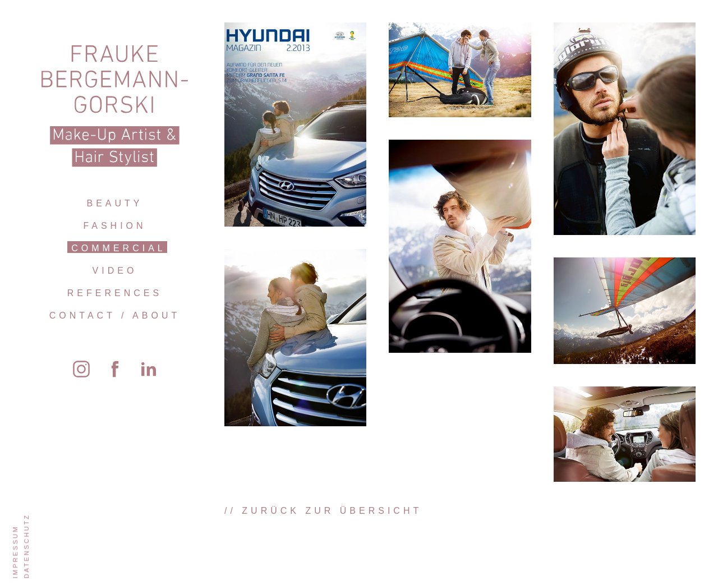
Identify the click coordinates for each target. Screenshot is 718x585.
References (114, 293)
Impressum (15, 551)
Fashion (114, 226)
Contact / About (114, 315)
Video (115, 270)
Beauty (114, 203)
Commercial (118, 248)
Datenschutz (26, 546)
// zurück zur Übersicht (323, 510)
